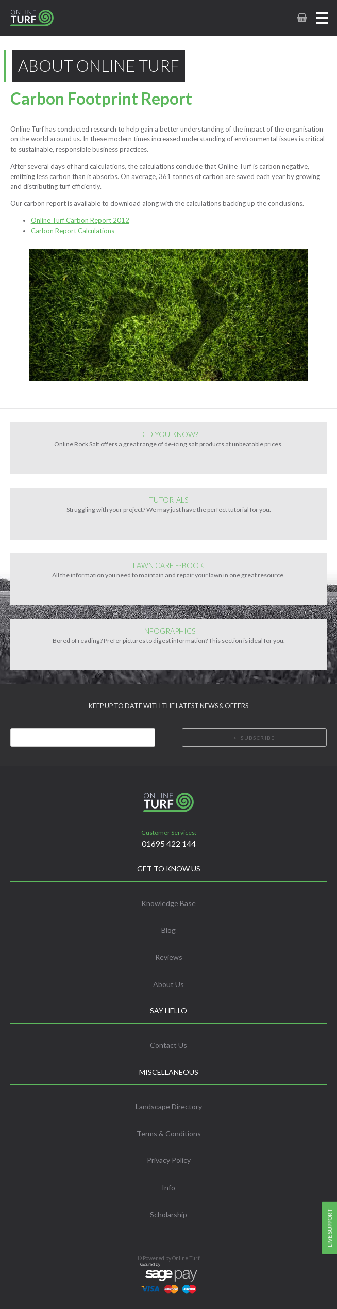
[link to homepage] (43, 18)
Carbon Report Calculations (72, 231)
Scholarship (168, 1214)
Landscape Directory (169, 1106)
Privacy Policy (169, 1160)
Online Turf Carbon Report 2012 (80, 220)
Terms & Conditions (169, 1133)
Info (168, 1187)
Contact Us (168, 1045)
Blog (168, 930)
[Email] (83, 737)
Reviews (168, 956)
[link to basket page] (301, 18)
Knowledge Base (168, 903)
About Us (168, 984)
